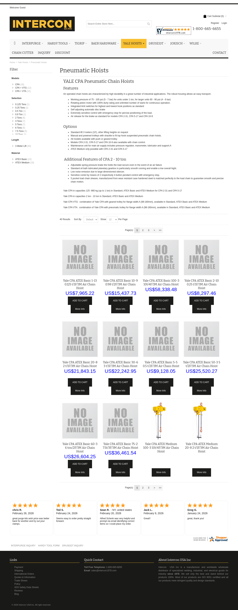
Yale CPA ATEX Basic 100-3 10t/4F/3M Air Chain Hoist (161, 282)
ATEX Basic (21, 159)
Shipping (18, 570)
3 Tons (18, 121)
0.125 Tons (20, 104)
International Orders (24, 574)
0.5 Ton (18, 111)
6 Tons (18, 128)
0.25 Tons (20, 107)
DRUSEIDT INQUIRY (72, 545)
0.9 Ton (18, 114)
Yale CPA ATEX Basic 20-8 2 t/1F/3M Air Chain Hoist (80, 364)
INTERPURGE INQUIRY (23, 545)
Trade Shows (20, 580)
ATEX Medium (22, 162)
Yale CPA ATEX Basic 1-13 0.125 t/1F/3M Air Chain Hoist (80, 284)
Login (224, 23)
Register (215, 23)
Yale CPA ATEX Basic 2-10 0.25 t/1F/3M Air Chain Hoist (201, 284)
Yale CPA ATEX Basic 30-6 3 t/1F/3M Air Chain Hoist (120, 364)
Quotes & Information (24, 577)
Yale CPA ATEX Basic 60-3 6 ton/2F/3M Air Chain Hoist (79, 447)
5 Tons (18, 124)
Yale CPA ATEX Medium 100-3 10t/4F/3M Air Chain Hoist (161, 447)
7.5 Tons (19, 131)
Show (103, 219)
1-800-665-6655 (114, 567)
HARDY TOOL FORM (49, 545)
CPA (17, 84)
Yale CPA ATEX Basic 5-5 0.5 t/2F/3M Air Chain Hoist (161, 364)
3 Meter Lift (20, 146)
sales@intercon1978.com (104, 570)
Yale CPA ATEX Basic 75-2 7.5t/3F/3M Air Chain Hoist (120, 445)
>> (160, 230)
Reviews (18, 590)
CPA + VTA (20, 91)
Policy (17, 584)
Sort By (77, 219)
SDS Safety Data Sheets (26, 587)
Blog (16, 594)
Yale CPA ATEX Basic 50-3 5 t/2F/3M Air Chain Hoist (201, 364)
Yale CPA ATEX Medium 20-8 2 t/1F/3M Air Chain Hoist (201, 447)
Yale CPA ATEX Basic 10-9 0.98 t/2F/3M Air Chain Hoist (120, 284)
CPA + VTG (21, 88)
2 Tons (18, 117)
